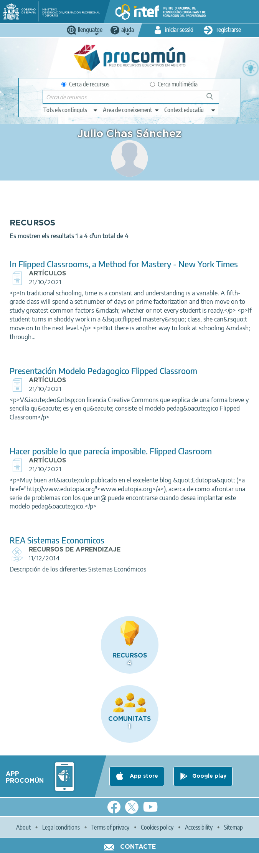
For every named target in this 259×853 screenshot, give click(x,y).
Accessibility (199, 827)
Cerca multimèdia (174, 84)
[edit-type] (71, 110)
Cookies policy (157, 827)
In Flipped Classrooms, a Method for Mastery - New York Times (124, 264)
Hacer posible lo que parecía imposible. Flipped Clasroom (111, 451)
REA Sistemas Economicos (57, 540)
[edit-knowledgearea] (131, 110)
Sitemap (233, 827)
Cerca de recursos (85, 84)
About (23, 827)
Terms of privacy (110, 827)
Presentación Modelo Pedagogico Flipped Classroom (103, 371)
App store (143, 776)
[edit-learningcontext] (190, 110)
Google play (209, 776)
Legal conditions (61, 827)
